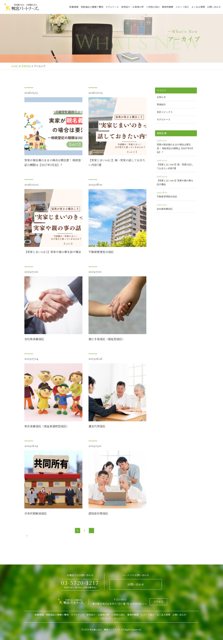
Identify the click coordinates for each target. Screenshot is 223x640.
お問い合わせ (214, 7)
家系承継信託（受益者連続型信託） (46, 426)
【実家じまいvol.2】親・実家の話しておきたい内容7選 (176, 164)
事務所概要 (167, 7)
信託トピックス (165, 112)
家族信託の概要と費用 (92, 7)
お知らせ (161, 97)
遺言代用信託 (97, 426)
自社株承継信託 (34, 339)
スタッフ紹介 (182, 7)
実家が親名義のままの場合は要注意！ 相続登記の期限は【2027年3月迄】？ (176, 145)
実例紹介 (161, 104)
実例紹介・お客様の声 (132, 7)
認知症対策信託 (98, 513)
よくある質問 (198, 7)
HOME (14, 66)
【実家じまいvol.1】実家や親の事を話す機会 (52, 252)
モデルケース (112, 7)
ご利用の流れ (153, 7)
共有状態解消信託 (35, 513)
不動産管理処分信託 (101, 252)
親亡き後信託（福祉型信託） (107, 339)
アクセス (158, 601)
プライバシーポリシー (111, 618)
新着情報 (73, 7)
